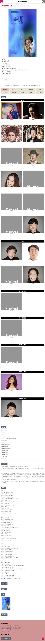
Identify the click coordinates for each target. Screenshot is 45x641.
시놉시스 (31, 89)
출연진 (13, 89)
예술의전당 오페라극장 (11, 68)
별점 (40, 89)
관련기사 (14, 92)
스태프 (22, 89)
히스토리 (40, 92)
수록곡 (5, 92)
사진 (31, 92)
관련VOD (22, 92)
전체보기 (5, 89)
